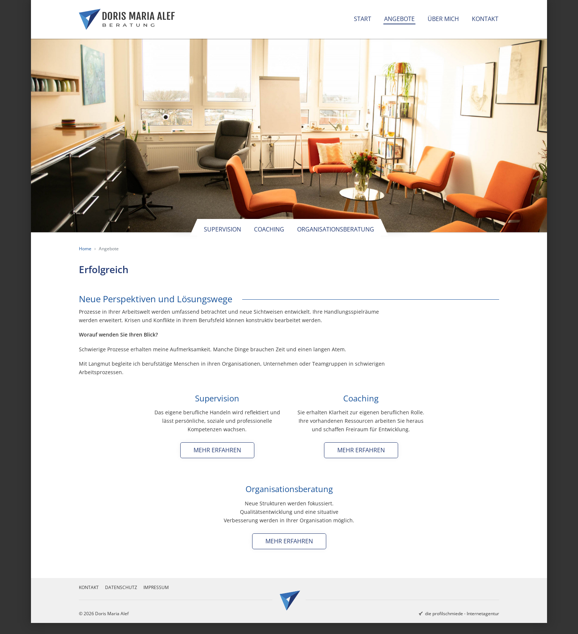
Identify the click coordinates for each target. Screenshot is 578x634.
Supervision (222, 229)
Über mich (443, 19)
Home (85, 248)
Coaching (269, 229)
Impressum (156, 587)
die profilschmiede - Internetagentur (462, 613)
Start (362, 19)
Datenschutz (121, 587)
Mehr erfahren (217, 450)
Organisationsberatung (335, 229)
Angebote (399, 19)
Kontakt (485, 19)
